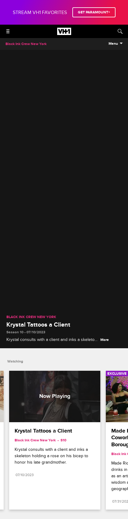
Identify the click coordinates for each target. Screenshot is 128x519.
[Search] (120, 31)
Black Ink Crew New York (31, 317)
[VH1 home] (64, 33)
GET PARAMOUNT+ (94, 12)
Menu (113, 44)
